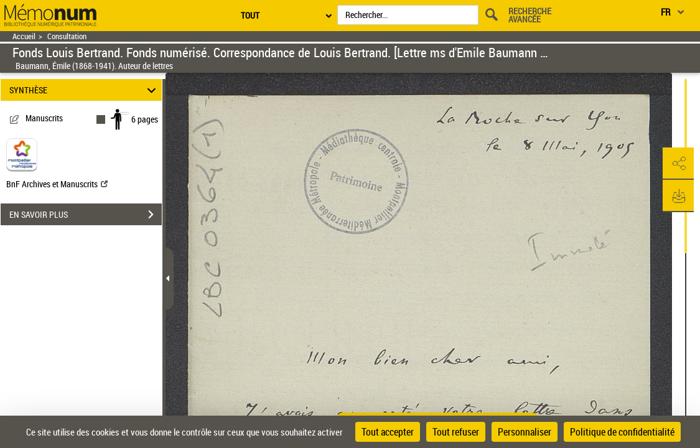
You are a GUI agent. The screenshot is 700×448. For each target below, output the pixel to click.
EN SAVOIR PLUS (85, 214)
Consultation (66, 36)
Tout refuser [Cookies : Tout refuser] (455, 432)
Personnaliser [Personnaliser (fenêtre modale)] (524, 432)
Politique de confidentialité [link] (622, 432)
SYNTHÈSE (84, 90)
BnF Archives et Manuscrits (57, 184)
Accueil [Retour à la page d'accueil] (23, 36)
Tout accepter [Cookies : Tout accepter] (388, 432)
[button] (678, 163)
